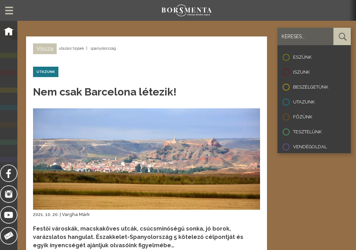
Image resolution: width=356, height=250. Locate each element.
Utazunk (304, 102)
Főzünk (302, 116)
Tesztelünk (307, 131)
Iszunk (301, 72)
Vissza (45, 48)
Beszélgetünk (310, 87)
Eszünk (302, 57)
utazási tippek (71, 48)
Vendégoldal (310, 146)
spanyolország (103, 48)
